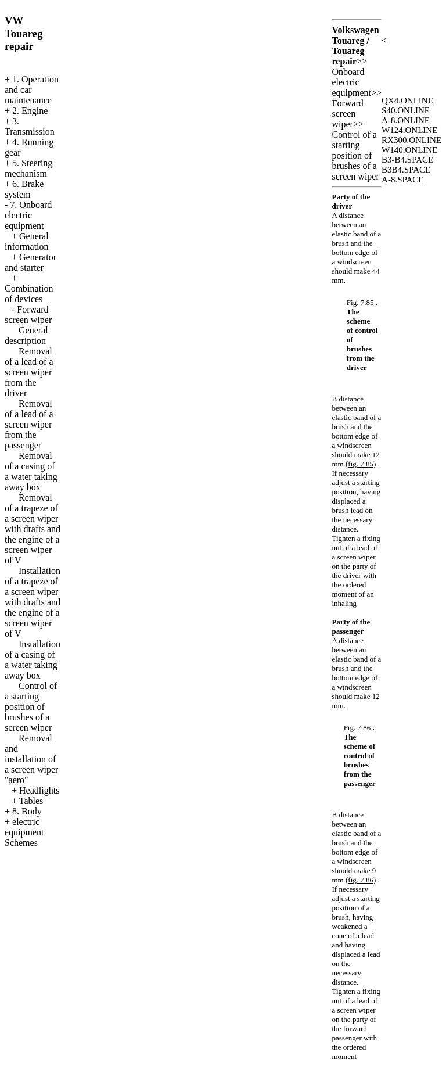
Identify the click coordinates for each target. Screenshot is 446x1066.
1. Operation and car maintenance (32, 89)
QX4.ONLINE (407, 100)
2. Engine (30, 111)
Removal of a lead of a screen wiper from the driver (29, 372)
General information (27, 241)
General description (26, 335)
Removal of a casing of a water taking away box (31, 471)
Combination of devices (29, 293)
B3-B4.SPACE (407, 159)
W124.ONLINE (409, 130)
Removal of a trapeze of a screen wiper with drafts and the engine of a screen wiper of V (32, 529)
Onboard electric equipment (352, 82)
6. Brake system (24, 189)
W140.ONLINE (409, 150)
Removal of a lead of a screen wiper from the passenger (29, 424)
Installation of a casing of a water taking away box (32, 659)
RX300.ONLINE (411, 140)
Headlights (39, 790)
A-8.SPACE (402, 179)
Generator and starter (30, 262)
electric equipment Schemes (24, 832)
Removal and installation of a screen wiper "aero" (31, 759)
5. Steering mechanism (28, 168)
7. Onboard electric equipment (28, 215)
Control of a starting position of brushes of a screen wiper (31, 707)
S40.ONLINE (406, 110)
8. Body (27, 811)
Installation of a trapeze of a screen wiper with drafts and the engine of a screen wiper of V (32, 602)
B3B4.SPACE (406, 169)
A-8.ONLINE (406, 120)
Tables (31, 801)
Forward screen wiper (28, 314)
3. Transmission (30, 126)
